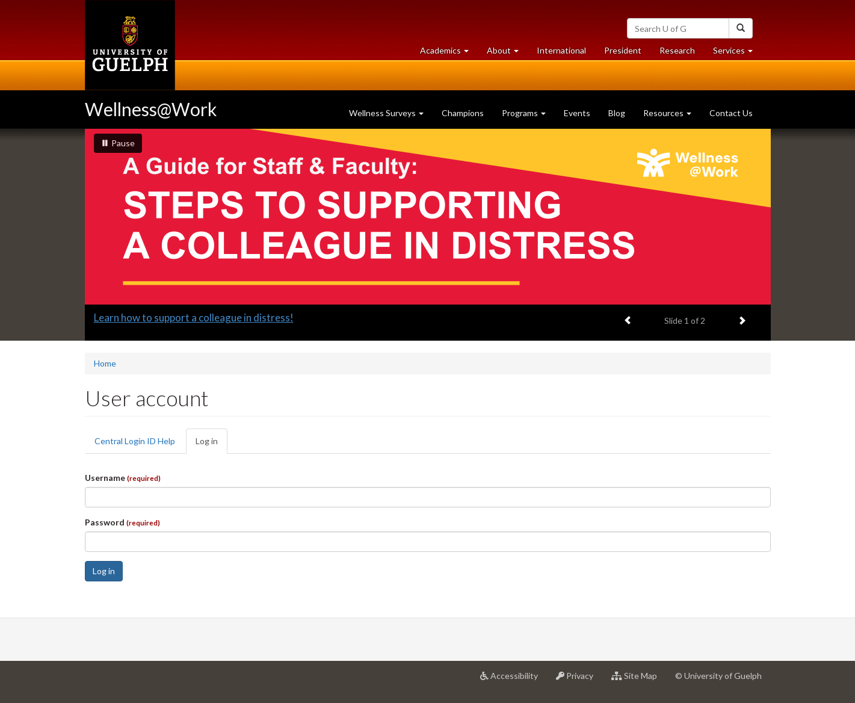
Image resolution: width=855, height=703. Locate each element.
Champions (463, 113)
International (561, 50)
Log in (211, 444)
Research (681, 53)
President (622, 50)
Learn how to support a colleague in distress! (194, 317)
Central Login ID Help (134, 441)
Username (123, 477)
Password (122, 522)
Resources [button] (667, 113)
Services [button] (737, 53)
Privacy (579, 680)
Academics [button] (449, 53)
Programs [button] (524, 113)
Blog (616, 113)
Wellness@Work (151, 109)
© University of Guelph (718, 675)
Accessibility (513, 680)
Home (105, 363)
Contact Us (731, 113)
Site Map (638, 680)
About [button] (507, 53)
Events (577, 113)
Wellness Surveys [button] (386, 113)
